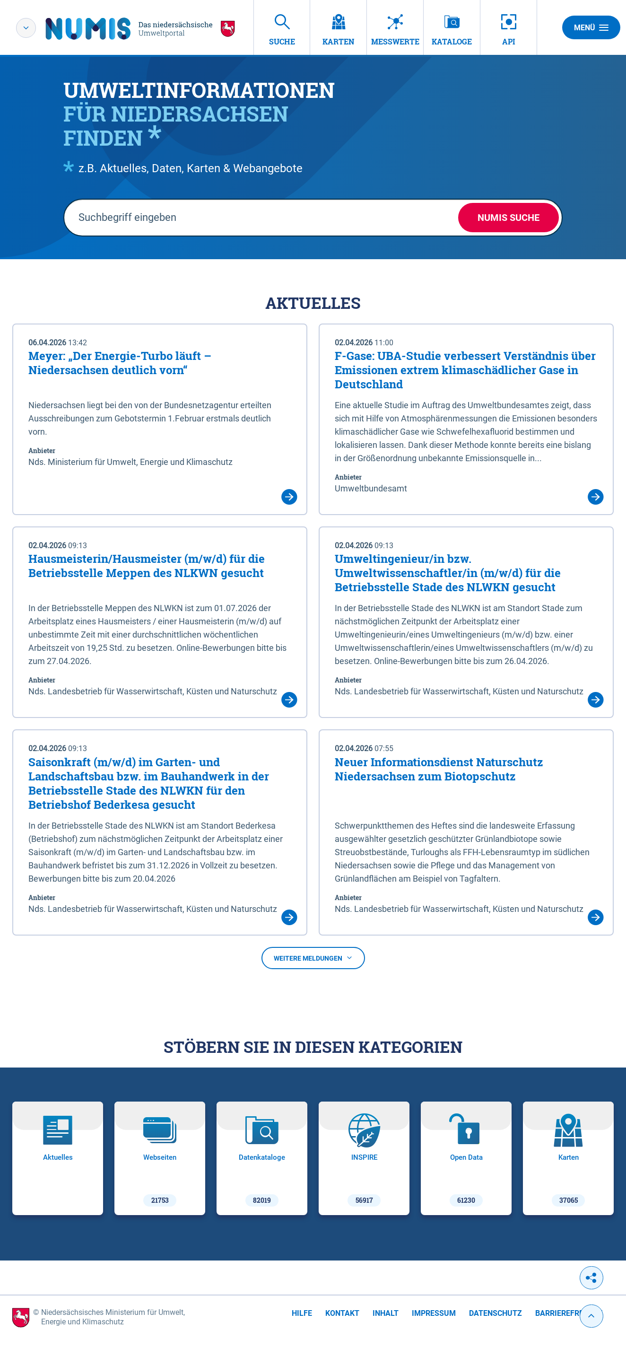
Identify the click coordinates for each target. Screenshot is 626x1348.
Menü (591, 27)
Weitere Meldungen (313, 958)
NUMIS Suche (508, 217)
